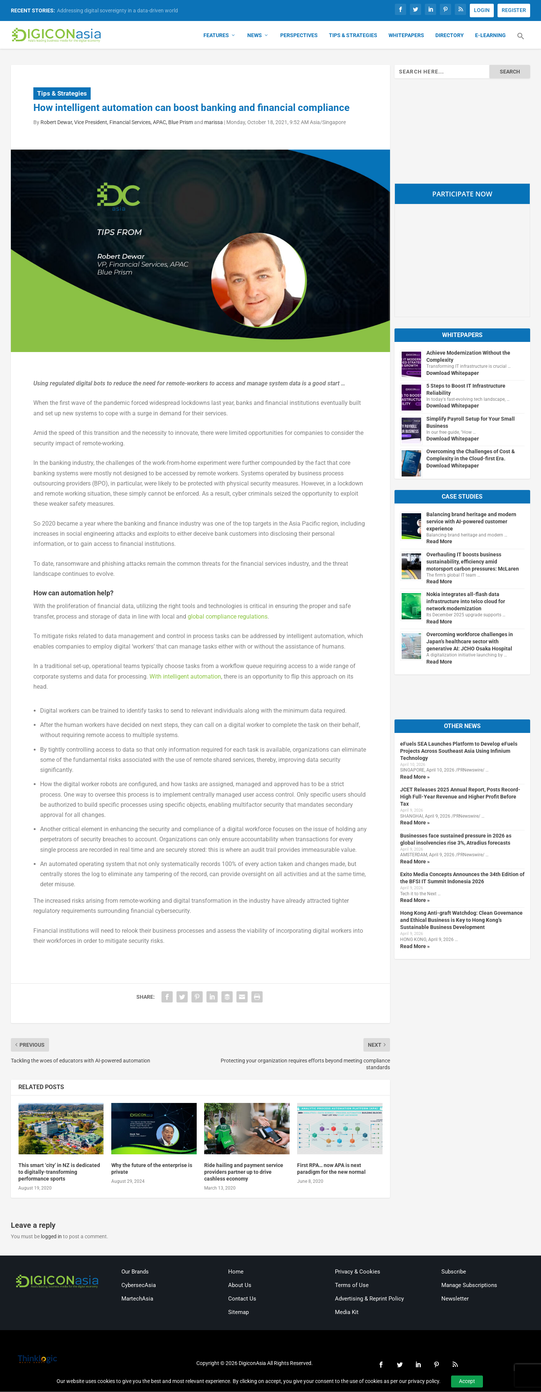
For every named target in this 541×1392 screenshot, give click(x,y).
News (254, 36)
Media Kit (347, 1313)
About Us (239, 1286)
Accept (467, 1381)
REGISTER (514, 10)
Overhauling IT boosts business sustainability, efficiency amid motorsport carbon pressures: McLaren (472, 562)
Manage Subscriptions (469, 1286)
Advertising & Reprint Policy (369, 1299)
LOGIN (482, 10)
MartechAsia (137, 1299)
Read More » (415, 778)
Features (216, 36)
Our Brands (135, 1272)
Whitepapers (406, 36)
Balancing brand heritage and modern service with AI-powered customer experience (471, 522)
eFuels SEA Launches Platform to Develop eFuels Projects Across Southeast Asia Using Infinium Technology (458, 752)
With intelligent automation (185, 676)
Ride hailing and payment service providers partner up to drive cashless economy (243, 1172)
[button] (521, 41)
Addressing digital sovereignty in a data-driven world (117, 10)
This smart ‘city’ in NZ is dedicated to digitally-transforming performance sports (59, 1172)
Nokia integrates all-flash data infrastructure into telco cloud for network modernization (465, 602)
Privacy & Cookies (357, 1272)
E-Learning (490, 36)
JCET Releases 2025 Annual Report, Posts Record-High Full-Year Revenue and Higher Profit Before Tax (460, 797)
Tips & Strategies (353, 36)
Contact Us (242, 1299)
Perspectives (299, 36)
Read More (439, 542)
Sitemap (238, 1313)
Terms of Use (352, 1286)
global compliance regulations (228, 616)
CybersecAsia (138, 1286)
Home (236, 1272)
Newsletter (455, 1299)
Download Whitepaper (452, 373)
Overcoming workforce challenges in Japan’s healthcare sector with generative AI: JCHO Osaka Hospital (469, 642)
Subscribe (453, 1272)
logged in (51, 1237)
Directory (449, 36)
